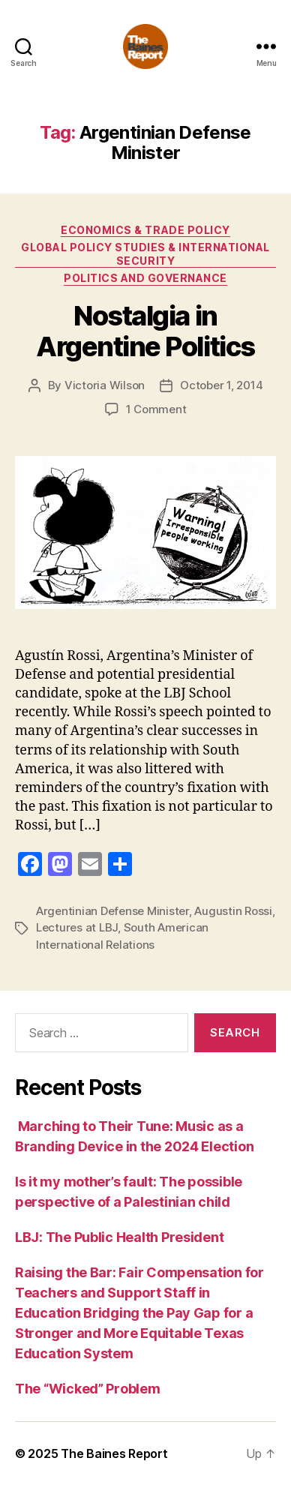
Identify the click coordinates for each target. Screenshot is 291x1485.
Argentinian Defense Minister (112, 911)
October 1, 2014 (221, 385)
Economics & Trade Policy (145, 230)
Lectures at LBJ (77, 927)
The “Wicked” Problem (87, 1388)
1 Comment (156, 409)
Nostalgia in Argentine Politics (145, 331)
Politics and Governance (145, 278)
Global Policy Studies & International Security (145, 254)
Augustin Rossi (233, 911)
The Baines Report (114, 1453)
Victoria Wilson (104, 385)
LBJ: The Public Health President (120, 1237)
